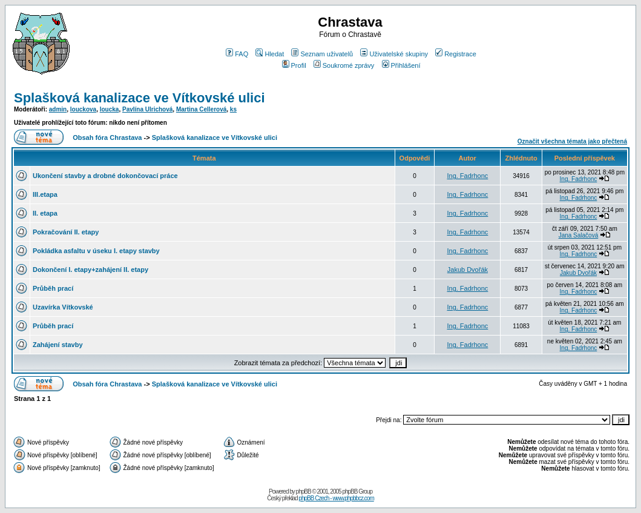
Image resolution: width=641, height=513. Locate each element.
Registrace (455, 54)
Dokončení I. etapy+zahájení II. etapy (90, 269)
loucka (109, 109)
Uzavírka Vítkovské (63, 307)
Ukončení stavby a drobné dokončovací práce (105, 175)
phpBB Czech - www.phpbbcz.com (335, 498)
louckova (83, 109)
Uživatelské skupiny (394, 54)
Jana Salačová (579, 235)
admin (58, 109)
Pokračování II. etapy (66, 232)
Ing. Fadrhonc (467, 175)
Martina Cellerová (201, 109)
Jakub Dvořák (467, 269)
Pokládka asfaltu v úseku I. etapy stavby (96, 250)
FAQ (237, 54)
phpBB (303, 491)
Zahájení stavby (58, 344)
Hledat (269, 54)
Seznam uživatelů (322, 54)
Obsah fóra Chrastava (107, 137)
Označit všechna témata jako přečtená (572, 141)
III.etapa (45, 194)
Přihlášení (401, 65)
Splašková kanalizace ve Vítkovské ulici (139, 97)
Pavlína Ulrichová (147, 109)
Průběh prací (53, 288)
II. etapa (45, 213)
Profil (294, 65)
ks (233, 109)
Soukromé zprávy (344, 65)
